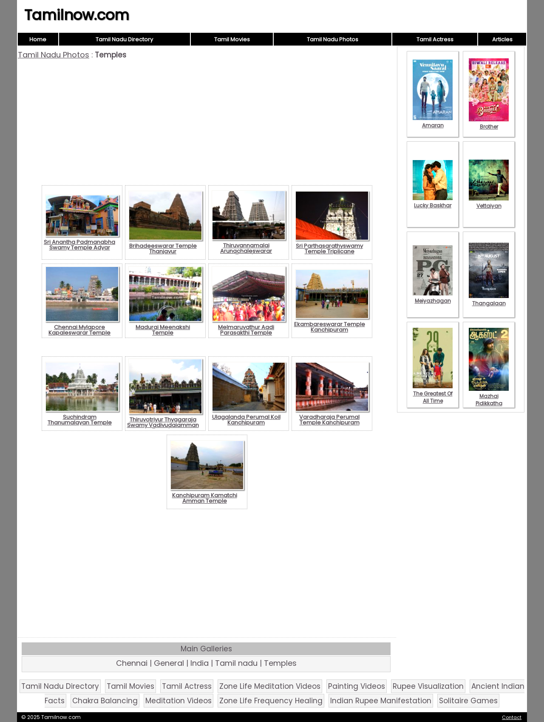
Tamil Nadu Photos (332, 39)
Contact (511, 717)
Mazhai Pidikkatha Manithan (489, 399)
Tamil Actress (434, 39)
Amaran (433, 122)
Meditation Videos (178, 701)
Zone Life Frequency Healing (271, 701)
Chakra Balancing (105, 701)
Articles (502, 39)
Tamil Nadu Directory (124, 39)
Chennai (131, 663)
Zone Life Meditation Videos (269, 686)
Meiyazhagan (433, 297)
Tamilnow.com (76, 15)
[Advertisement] (207, 123)
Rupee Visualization (428, 686)
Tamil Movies (232, 39)
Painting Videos (356, 686)
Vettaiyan (489, 202)
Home (37, 39)
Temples (280, 663)
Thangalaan (489, 299)
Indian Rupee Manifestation (380, 701)
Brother (489, 123)
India (199, 663)
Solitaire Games (468, 701)
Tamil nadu (236, 663)
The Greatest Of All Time (433, 393)
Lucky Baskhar (433, 202)
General (169, 663)
